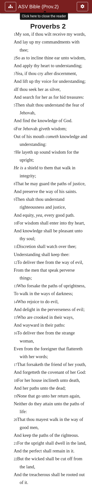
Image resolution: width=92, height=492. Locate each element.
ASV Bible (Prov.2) (38, 6)
